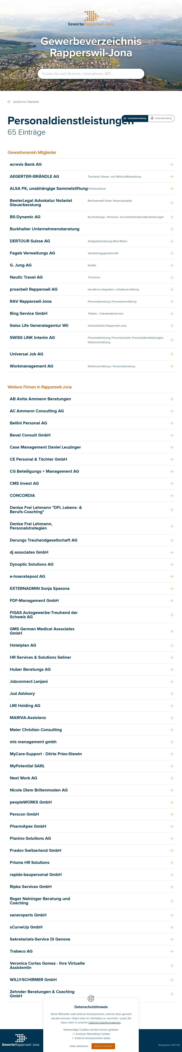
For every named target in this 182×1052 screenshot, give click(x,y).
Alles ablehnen (79, 1046)
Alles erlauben (103, 1046)
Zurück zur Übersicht (26, 102)
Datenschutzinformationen (104, 1022)
